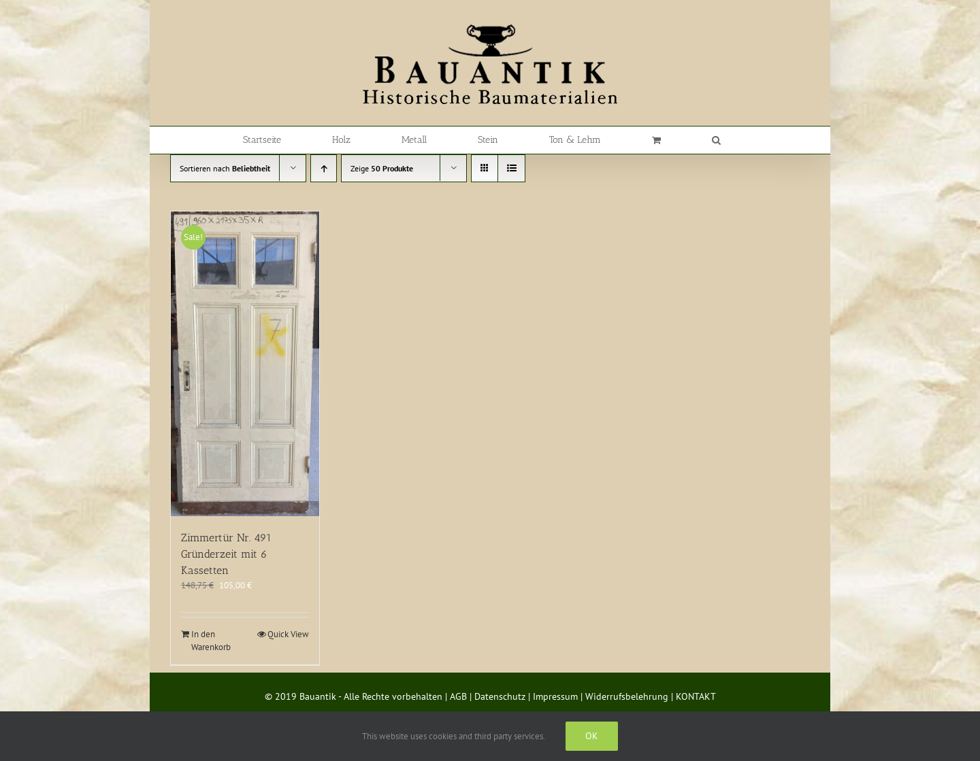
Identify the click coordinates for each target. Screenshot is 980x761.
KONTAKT (696, 696)
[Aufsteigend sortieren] (323, 168)
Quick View (288, 634)
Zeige (381, 168)
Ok (591, 736)
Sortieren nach (225, 168)
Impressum (555, 696)
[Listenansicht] (511, 168)
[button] (716, 140)
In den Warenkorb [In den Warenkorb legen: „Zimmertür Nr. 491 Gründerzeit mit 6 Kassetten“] (211, 641)
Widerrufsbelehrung (626, 696)
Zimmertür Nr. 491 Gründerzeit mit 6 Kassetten (226, 554)
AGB (458, 696)
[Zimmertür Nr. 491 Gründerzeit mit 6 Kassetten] (245, 364)
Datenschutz (499, 696)
